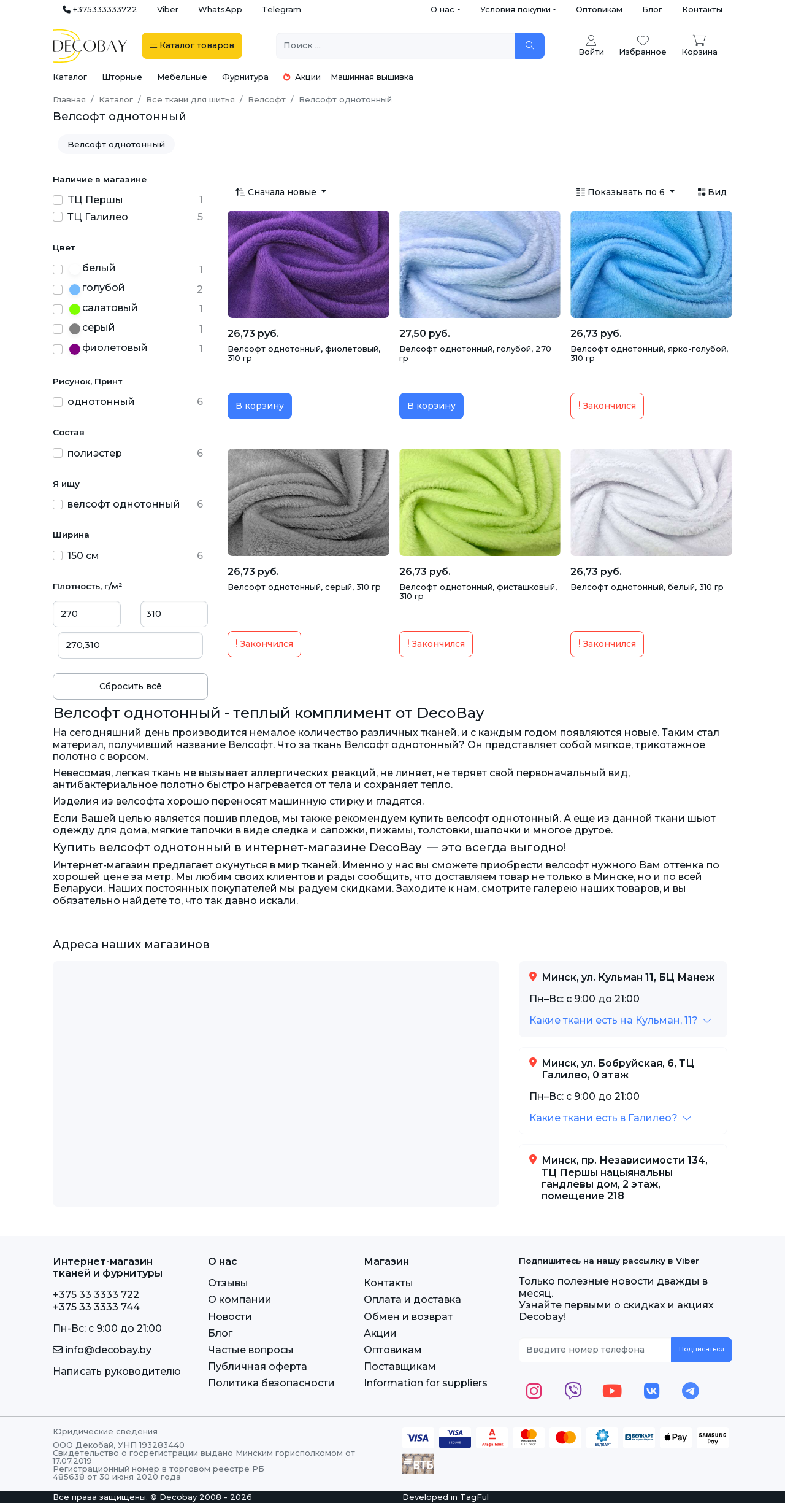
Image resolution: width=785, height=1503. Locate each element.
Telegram (281, 9)
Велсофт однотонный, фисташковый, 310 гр (478, 591)
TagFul (474, 1497)
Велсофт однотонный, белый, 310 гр (647, 587)
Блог (652, 9)
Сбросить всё (130, 686)
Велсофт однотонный (116, 144)
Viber (167, 9)
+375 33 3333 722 (96, 1294)
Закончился (607, 405)
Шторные (122, 77)
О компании (240, 1299)
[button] (620, 1020)
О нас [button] (442, 9)
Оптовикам (599, 9)
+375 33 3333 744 (96, 1307)
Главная (69, 99)
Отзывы (228, 1283)
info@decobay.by (102, 1350)
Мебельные (182, 77)
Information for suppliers (426, 1383)
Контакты (702, 9)
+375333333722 (100, 9)
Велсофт (267, 99)
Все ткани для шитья (190, 99)
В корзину (260, 405)
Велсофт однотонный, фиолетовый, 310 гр (304, 353)
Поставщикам (400, 1366)
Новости (230, 1317)
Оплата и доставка (412, 1299)
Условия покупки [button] (515, 9)
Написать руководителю (117, 1371)
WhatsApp (220, 9)
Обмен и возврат (408, 1317)
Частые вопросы (251, 1350)
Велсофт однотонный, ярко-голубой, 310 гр (649, 353)
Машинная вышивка (372, 77)
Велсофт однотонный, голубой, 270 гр (475, 353)
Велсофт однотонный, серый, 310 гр (304, 587)
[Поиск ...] (396, 46)
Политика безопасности (271, 1383)
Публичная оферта (257, 1366)
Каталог (70, 77)
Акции (302, 77)
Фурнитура (245, 77)
